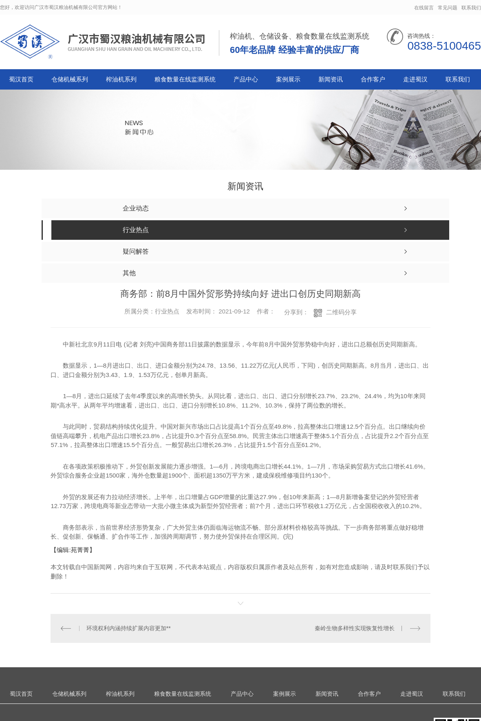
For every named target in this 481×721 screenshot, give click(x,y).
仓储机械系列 (69, 79)
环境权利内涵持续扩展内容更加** (128, 628)
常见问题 (447, 8)
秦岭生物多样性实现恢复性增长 (355, 628)
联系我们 (471, 8)
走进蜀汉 (415, 79)
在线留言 (424, 8)
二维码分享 (341, 312)
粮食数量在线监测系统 (185, 79)
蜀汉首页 (21, 79)
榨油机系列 (121, 79)
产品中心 (246, 79)
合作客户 (373, 79)
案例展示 (288, 79)
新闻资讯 (330, 79)
